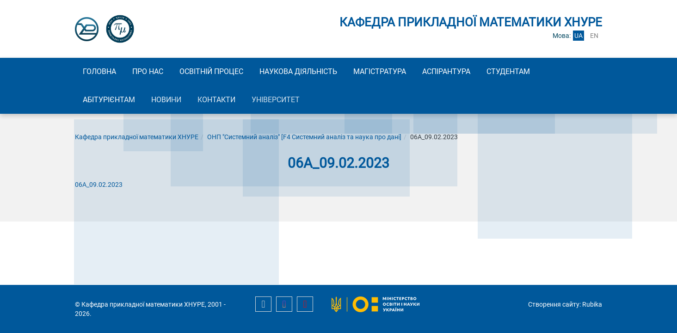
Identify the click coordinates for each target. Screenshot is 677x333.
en (594, 35)
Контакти (229, 101)
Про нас (155, 72)
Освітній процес (224, 72)
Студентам (541, 72)
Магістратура (402, 72)
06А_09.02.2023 (99, 187)
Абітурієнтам (112, 101)
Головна (102, 72)
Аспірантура (474, 72)
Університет (294, 101)
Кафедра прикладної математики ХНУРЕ (136, 139)
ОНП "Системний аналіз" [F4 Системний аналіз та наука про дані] (304, 139)
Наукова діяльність (316, 72)
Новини (174, 101)
